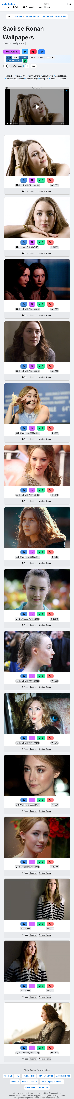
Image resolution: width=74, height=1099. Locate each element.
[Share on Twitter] (25, 51)
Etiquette (15, 1082)
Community (29, 7)
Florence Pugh (31, 79)
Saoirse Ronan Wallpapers (54, 16)
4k (27, 66)
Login (39, 7)
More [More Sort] (49, 57)
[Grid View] (9, 57)
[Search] (70, 4)
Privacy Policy (29, 1076)
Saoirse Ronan (32, 16)
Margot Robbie (60, 76)
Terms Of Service (45, 1076)
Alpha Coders (8, 4)
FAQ (17, 1076)
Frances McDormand (14, 79)
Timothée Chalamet (57, 79)
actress (24, 76)
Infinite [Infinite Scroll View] (23, 57)
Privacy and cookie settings (37, 1087)
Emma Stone (34, 76)
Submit (17, 7)
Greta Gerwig (47, 76)
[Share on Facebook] (41, 51)
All (6, 66)
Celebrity (18, 16)
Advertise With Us (29, 1082)
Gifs (33, 66)
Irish (17, 76)
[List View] (15, 57)
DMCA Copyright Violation (52, 1082)
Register (48, 7)
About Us (8, 1076)
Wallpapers (16, 66)
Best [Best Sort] (40, 57)
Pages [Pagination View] (32, 57)
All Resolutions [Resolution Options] (14, 61)
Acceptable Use (63, 1076)
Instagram (43, 79)
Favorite (12, 52)
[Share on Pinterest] (33, 51)
